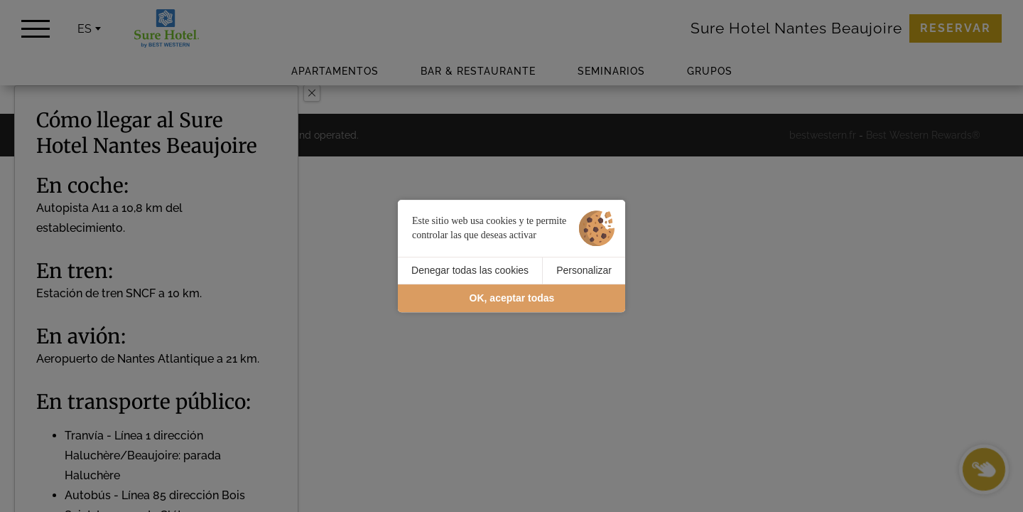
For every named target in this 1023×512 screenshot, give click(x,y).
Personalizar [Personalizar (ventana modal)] (584, 270)
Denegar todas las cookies (470, 270)
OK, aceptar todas (512, 298)
